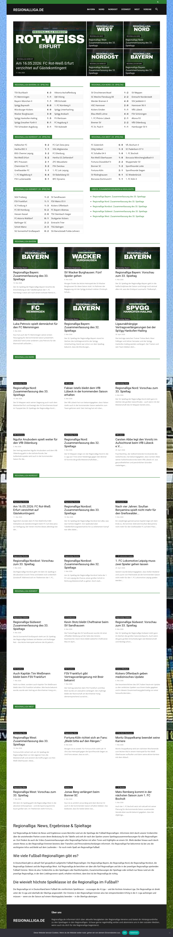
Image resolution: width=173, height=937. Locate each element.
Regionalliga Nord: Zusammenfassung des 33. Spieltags (118, 201)
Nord (101, 9)
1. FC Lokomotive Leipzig (124, 556)
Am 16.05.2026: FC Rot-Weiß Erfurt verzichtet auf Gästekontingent (31, 510)
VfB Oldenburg (19, 435)
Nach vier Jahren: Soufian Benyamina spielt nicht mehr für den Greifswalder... (135, 510)
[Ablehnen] (169, 932)
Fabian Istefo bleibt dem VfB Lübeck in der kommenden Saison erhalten (86, 391)
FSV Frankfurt (18, 669)
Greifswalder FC (121, 502)
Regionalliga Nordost (25, 59)
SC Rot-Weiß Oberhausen (124, 733)
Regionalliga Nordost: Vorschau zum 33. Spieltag (33, 562)
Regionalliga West (96, 36)
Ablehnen (134, 933)
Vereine (147, 9)
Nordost (112, 9)
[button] (156, 9)
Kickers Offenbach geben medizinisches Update (131, 675)
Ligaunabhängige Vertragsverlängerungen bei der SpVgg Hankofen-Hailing (135, 327)
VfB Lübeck (69, 383)
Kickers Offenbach (122, 669)
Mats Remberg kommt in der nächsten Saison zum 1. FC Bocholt (133, 795)
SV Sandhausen (70, 617)
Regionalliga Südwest (21, 617)
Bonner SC (68, 787)
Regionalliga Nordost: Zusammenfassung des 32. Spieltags (81, 564)
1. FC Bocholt (120, 787)
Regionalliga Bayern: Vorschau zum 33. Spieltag (134, 274)
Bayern (91, 9)
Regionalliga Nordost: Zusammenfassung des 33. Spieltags (120, 206)
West (137, 9)
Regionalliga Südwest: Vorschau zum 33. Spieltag (136, 623)
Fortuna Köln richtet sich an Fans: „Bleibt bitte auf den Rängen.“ (85, 739)
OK (124, 933)
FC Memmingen (19, 319)
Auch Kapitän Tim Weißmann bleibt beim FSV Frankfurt (31, 675)
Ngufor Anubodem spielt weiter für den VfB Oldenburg (35, 441)
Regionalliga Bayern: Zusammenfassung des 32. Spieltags (81, 327)
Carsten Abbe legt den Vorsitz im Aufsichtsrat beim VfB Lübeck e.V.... (136, 443)
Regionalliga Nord (133, 36)
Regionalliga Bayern (134, 63)
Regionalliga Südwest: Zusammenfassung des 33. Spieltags (120, 211)
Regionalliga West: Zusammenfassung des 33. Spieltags (118, 216)
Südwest (126, 9)
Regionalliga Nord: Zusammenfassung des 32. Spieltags (81, 443)
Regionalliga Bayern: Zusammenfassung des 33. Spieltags (119, 196)
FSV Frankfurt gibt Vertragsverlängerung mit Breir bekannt (83, 677)
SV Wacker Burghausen (73, 268)
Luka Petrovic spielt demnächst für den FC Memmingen (35, 325)
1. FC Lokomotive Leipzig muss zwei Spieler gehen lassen (135, 562)
